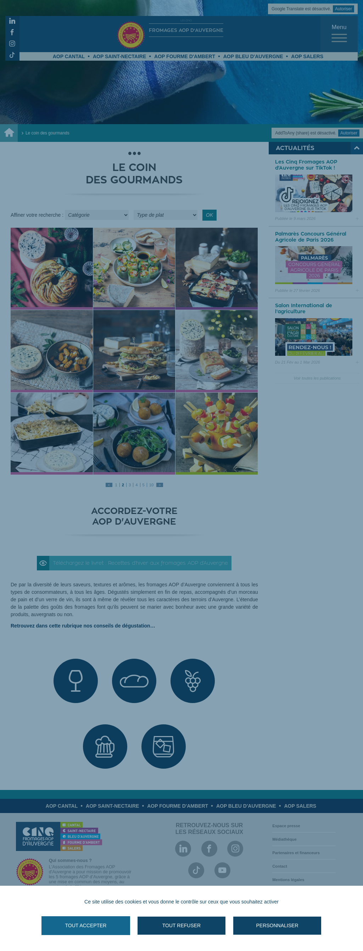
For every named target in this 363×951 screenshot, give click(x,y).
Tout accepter (86, 925)
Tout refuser (181, 925)
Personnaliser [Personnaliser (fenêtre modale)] (277, 925)
